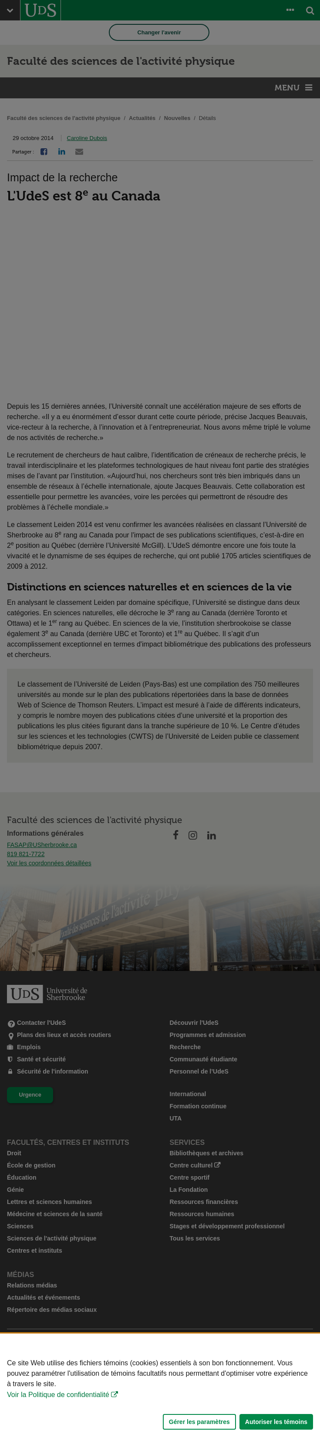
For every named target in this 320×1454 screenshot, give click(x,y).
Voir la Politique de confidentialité (58, 1394)
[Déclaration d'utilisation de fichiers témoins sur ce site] (160, 1394)
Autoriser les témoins (276, 1421)
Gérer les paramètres (199, 1421)
